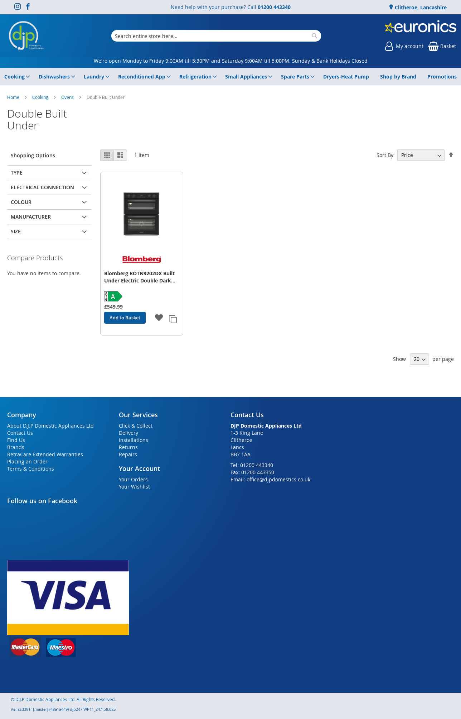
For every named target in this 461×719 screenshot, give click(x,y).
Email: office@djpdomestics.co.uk (270, 479)
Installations (133, 440)
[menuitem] (16, 76)
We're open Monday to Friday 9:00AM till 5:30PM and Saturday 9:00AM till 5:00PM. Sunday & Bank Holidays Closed (231, 60)
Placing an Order (27, 461)
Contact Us (20, 432)
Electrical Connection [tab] (42, 187)
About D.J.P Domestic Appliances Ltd (50, 425)
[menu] (230, 76)
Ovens (68, 97)
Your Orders (133, 479)
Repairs (128, 454)
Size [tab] (16, 231)
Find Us (16, 440)
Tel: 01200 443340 (251, 465)
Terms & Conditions (30, 468)
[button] (159, 318)
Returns (128, 447)
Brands (15, 447)
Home (13, 97)
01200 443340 (274, 7)
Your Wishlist (134, 486)
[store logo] (26, 35)
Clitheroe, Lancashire (420, 7)
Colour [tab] (21, 202)
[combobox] (216, 36)
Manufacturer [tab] (31, 216)
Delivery (128, 432)
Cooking (40, 97)
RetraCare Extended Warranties (45, 454)
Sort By (385, 155)
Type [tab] (17, 172)
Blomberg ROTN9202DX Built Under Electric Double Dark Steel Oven (139, 277)
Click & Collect (135, 425)
